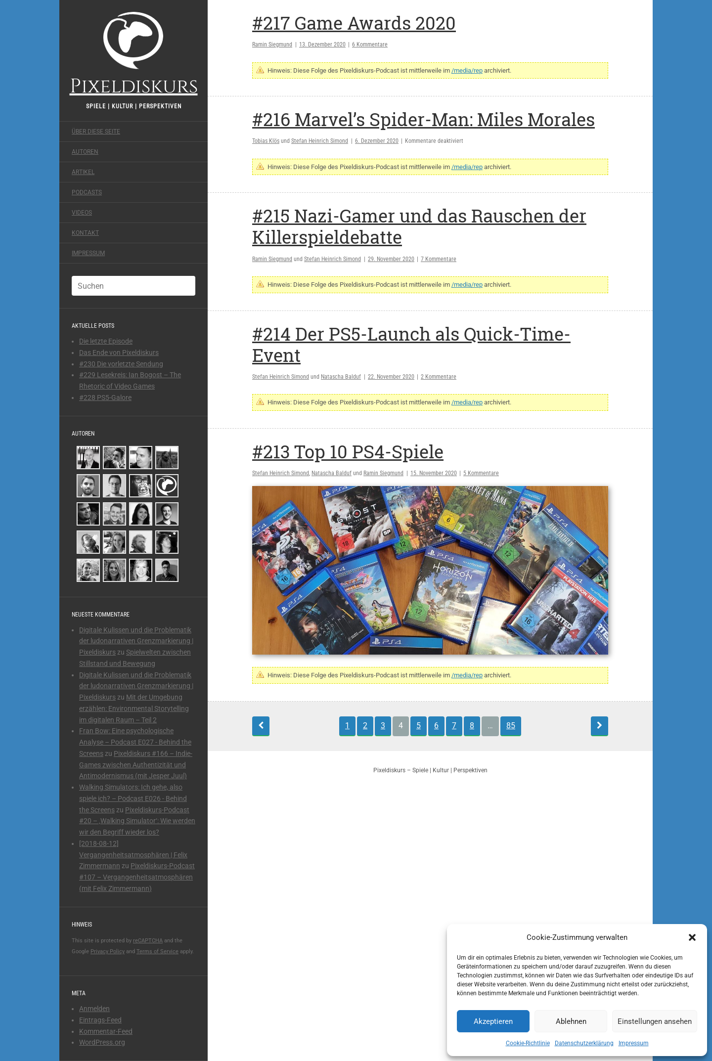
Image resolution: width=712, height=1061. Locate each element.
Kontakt (85, 232)
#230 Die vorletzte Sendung (121, 364)
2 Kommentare (438, 376)
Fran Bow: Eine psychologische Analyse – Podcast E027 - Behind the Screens (135, 742)
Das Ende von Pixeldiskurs (119, 352)
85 (510, 725)
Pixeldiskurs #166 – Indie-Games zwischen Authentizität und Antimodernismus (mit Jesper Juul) (135, 765)
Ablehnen (571, 1021)
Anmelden (94, 1009)
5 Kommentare (481, 473)
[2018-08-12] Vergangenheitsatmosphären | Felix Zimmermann (133, 855)
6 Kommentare (370, 44)
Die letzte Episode (106, 341)
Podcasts (87, 192)
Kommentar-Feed (106, 1031)
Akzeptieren (493, 1021)
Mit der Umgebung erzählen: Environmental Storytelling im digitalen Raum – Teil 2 (134, 708)
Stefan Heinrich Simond (319, 140)
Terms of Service (157, 951)
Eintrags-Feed (100, 1020)
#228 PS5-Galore (105, 397)
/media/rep (467, 70)
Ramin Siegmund (272, 44)
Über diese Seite (96, 131)
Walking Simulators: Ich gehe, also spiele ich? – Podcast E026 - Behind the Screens (133, 798)
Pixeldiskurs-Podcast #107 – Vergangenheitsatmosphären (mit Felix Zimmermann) (137, 877)
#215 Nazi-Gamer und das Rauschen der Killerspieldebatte (419, 226)
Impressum (634, 1043)
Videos (82, 212)
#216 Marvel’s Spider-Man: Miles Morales (423, 119)
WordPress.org (102, 1042)
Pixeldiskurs (134, 53)
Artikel (83, 172)
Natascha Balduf (341, 376)
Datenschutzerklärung (584, 1043)
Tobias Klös (265, 140)
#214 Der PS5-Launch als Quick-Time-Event (411, 344)
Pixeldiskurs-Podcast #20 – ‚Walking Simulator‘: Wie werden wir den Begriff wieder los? (137, 821)
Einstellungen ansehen (655, 1021)
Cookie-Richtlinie (528, 1043)
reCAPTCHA (148, 940)
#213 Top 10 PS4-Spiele (348, 451)
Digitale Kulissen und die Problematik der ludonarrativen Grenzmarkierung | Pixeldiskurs (136, 641)
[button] (692, 937)
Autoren (85, 151)
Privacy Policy (107, 951)
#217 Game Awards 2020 (354, 23)
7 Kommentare (438, 259)
